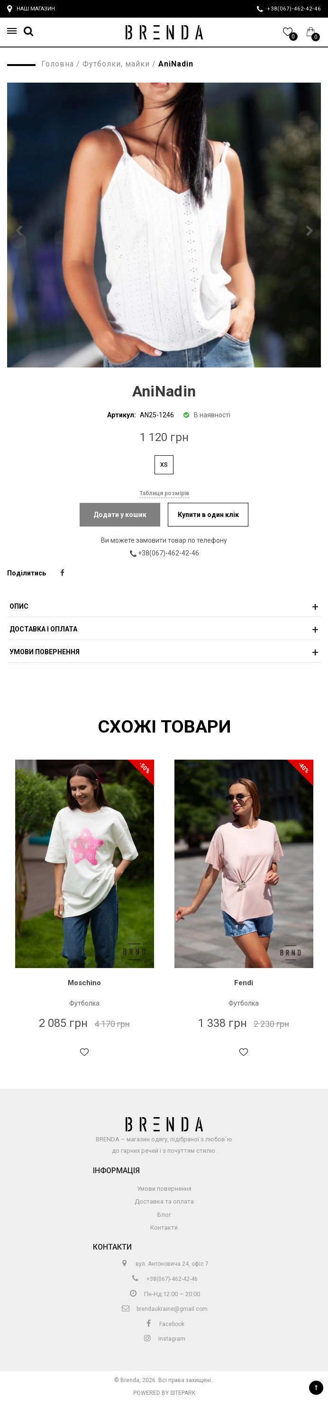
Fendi (243, 983)
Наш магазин (31, 9)
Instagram (164, 1339)
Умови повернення (164, 1188)
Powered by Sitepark (164, 1393)
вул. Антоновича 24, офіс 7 (164, 1264)
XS (164, 464)
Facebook (164, 1324)
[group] (164, 225)
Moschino (84, 983)
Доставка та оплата (164, 1201)
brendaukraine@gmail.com (164, 1309)
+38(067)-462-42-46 (171, 553)
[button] (15, 31)
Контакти (164, 1227)
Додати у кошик (119, 514)
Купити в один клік (208, 514)
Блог (164, 1214)
